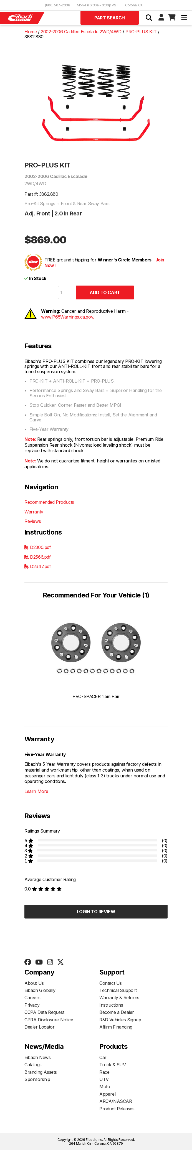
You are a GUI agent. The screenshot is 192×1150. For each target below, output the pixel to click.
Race (104, 1072)
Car (103, 1057)
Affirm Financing (115, 1026)
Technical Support (118, 990)
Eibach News (37, 1057)
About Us (34, 983)
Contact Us (110, 983)
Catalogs (33, 1064)
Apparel (107, 1094)
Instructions (111, 1005)
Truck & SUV (112, 1064)
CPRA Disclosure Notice (48, 1019)
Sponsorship (37, 1079)
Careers (32, 997)
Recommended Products (49, 502)
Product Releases (117, 1108)
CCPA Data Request (44, 1012)
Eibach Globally (39, 990)
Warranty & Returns (119, 997)
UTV (104, 1079)
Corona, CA (134, 5)
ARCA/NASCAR (115, 1101)
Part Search (109, 18)
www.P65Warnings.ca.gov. (67, 317)
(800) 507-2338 (57, 5)
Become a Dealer (116, 1012)
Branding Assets (40, 1072)
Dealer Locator (39, 1026)
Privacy (31, 1005)
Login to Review (96, 911)
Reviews (32, 521)
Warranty (33, 512)
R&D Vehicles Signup (120, 1019)
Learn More (36, 791)
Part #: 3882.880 (41, 194)
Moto (104, 1086)
